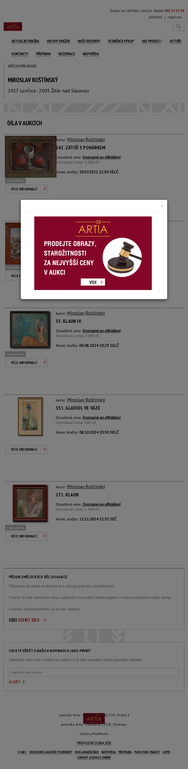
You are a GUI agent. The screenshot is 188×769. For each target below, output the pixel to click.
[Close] (162, 206)
